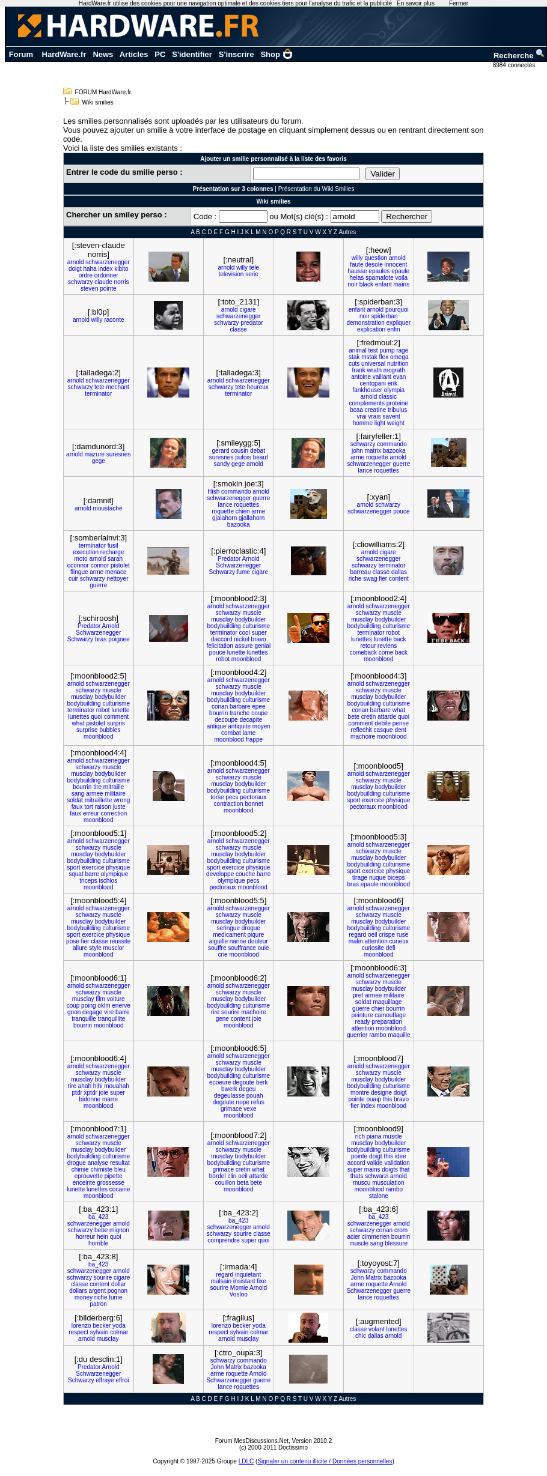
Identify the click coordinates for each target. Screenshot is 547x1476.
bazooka (394, 450)
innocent (395, 264)
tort (88, 806)
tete (99, 387)
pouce (401, 511)
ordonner (106, 275)
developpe (220, 874)
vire (109, 1012)
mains (402, 284)
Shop (276, 54)
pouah (254, 1095)
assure (244, 646)
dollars (78, 1290)
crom (401, 1230)
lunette (236, 652)
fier (383, 578)
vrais (374, 416)
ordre (86, 275)
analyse (98, 1163)
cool (244, 632)
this (388, 1099)
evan (399, 377)
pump (386, 350)
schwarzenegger (107, 262)
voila (402, 277)
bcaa (356, 410)
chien (243, 511)
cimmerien (376, 1236)
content (399, 578)
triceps (88, 880)
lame (249, 733)
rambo (377, 1035)
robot (223, 659)
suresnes (118, 454)
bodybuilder (250, 619)
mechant (117, 387)
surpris (116, 723)
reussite (119, 941)
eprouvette (89, 1176)
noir (352, 284)
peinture (362, 1015)
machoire (362, 736)
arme (357, 457)
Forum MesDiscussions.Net (252, 1441)
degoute (243, 1082)
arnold (75, 262)
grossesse (110, 1182)
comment (116, 716)
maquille (399, 1035)
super (259, 632)
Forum (21, 54)
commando (391, 444)
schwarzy (80, 282)
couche (245, 874)
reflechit (361, 730)
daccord (222, 639)
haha (89, 268)
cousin (239, 450)
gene (222, 1018)
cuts (354, 363)
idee (400, 1156)
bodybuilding (223, 626)
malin (356, 941)
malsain (221, 1281)
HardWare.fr (64, 54)
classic (388, 396)
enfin (393, 329)
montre (359, 1092)
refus (257, 1102)
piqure (255, 934)
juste (119, 806)
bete (353, 716)
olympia (394, 390)
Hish (213, 491)
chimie (80, 1169)
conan (220, 706)
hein (102, 1236)
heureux (258, 387)
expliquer (399, 322)
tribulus (397, 410)
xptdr (90, 1092)
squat (76, 874)
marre (110, 1099)
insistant (244, 1281)
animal (357, 350)
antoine (361, 377)
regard (357, 934)
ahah (84, 1086)
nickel (241, 639)
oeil (372, 934)
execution (86, 552)
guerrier (357, 1035)
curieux (399, 941)
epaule (400, 271)
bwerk (229, 1089)
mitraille (113, 787)
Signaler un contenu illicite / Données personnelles (324, 1461)
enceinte (84, 1182)
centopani (373, 383)
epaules (379, 271)
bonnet (254, 803)
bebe (101, 1230)
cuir (73, 578)
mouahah (116, 1086)
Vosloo (239, 1294)
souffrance (242, 948)
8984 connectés (515, 65)
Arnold (251, 558)
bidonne (90, 1099)
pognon (117, 1290)
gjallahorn (251, 518)
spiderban (384, 316)
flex (384, 357)
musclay (222, 619)
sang (78, 793)
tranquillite (112, 1018)
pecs (231, 797)
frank (358, 370)
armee (94, 793)
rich (360, 1136)
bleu (120, 1169)
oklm (103, 1005)
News (103, 54)
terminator (98, 393)
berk (261, 1082)
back (400, 639)
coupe (259, 713)
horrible (98, 1243)
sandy (222, 464)
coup (73, 1005)
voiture (116, 999)
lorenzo (81, 1325)
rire (215, 1012)
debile (382, 723)
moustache (108, 508)
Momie (239, 1287)
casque (383, 730)
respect (78, 1332)
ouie (263, 948)
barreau (360, 572)
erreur (91, 813)
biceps (396, 877)
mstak (369, 357)
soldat (75, 800)
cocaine (119, 1189)
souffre (217, 948)
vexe (249, 1108)
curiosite (373, 948)
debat (257, 450)
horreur (85, 1236)
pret (358, 995)
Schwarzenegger (238, 565)
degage (92, 1012)
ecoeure (220, 1082)
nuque (377, 877)
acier (353, 1236)
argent (97, 1290)
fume (243, 572)
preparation (386, 1021)
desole (373, 264)
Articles (134, 54)
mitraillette (98, 800)
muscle (251, 612)
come (386, 652)
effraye (105, 1380)
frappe (254, 739)
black (366, 284)
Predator (229, 558)
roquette (377, 457)
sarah (115, 558)
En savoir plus (416, 3)
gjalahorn (224, 518)
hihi (98, 1086)
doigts (390, 1169)
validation (396, 1163)
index (105, 268)
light (379, 423)
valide (375, 1163)
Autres (347, 232)
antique (217, 726)
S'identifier (192, 54)
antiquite (239, 726)
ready (362, 1021)
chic (360, 1335)
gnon (74, 1012)
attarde (386, 716)
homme (363, 423)
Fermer (458, 3)
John (357, 1277)
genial (262, 646)
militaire (115, 793)
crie (223, 954)
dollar (118, 1284)
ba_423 (98, 1217)
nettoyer (117, 578)
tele (254, 267)
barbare (240, 706)
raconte (114, 319)
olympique (115, 874)
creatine (376, 410)
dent (400, 730)
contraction (228, 803)
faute (356, 264)
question (375, 258)
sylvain (99, 1332)
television (231, 274)
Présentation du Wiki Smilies (316, 189)
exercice (373, 800)
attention (375, 941)
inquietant (248, 1274)
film (100, 999)
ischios (108, 880)
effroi (122, 1380)
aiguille (218, 941)
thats (357, 1176)
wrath (374, 370)
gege (98, 461)
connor (100, 565)
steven (89, 288)
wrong (122, 800)
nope (242, 1102)
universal (373, 363)
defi (391, 948)
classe (238, 329)
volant (376, 1329)
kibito (121, 268)
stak (354, 357)
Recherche (519, 55)
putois (243, 457)
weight (396, 423)
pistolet (120, 565)
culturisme (256, 626)
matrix (373, 450)
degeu (247, 1089)
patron (98, 1304)
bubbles (109, 730)
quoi (96, 716)
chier (378, 1008)
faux (77, 806)
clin (231, 1176)
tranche (239, 713)
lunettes (257, 652)
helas (356, 277)
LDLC (246, 1461)
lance (365, 470)
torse (217, 797)
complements (367, 403)
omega (399, 357)
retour (368, 646)
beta (242, 1182)
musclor (113, 948)
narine (238, 941)
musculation (388, 1182)
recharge (112, 552)
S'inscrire (236, 54)
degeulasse (229, 1095)
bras (100, 639)
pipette (114, 1176)
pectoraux (253, 797)
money (84, 1297)
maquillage (387, 1002)
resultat (120, 1163)
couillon (225, 1182)
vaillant (382, 377)
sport (353, 800)
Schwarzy (222, 572)
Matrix (373, 1277)
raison (103, 806)
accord (356, 1163)
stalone (378, 1196)
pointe (108, 288)
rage (402, 350)
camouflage (390, 1015)
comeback (363, 652)
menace (116, 572)
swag (370, 578)
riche (355, 578)
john (357, 450)
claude (103, 282)
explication (371, 329)
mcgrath (394, 370)
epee (258, 706)
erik (392, 383)
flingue (79, 572)
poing (88, 1005)
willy (242, 267)
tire (97, 787)
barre (92, 874)
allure (80, 948)
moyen (261, 726)
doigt (75, 268)
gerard (221, 450)
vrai (362, 416)
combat (231, 733)
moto (80, 558)
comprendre (223, 1240)
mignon (119, 1230)
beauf (260, 457)
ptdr (77, 1092)
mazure (95, 454)
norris (121, 282)
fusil (113, 545)
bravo (258, 639)
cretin (368, 716)
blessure (396, 1243)
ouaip (373, 1099)
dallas (399, 572)
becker (102, 1325)
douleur (257, 941)
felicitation (219, 646)
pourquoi (397, 309)
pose (72, 941)
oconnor (78, 565)
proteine (397, 403)
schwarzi (376, 1176)
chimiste (101, 1169)
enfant (383, 284)
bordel (217, 1176)
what (78, 723)
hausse (357, 271)
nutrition (398, 363)
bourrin (218, 713)
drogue (251, 928)
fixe (261, 1281)
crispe (387, 934)
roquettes (386, 470)
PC (159, 54)
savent (391, 416)
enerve (121, 1005)
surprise (87, 730)
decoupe (226, 719)
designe (381, 1092)
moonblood (246, 659)
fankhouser (367, 390)
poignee (119, 639)
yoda (119, 1325)
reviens (387, 646)
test (373, 350)
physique (398, 800)
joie (256, 1018)
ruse (402, 934)
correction (113, 813)
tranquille (84, 1018)
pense (401, 723)
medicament (229, 934)
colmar (119, 1332)
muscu (361, 1182)
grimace (231, 1108)
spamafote (379, 277)
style (95, 948)
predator (251, 322)
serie (251, 274)
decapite (250, 719)
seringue (228, 928)
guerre (401, 464)
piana (374, 1136)
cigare (247, 309)
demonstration (365, 322)
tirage (359, 877)
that (405, 1169)
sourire (230, 1012)
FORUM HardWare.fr (103, 92)
